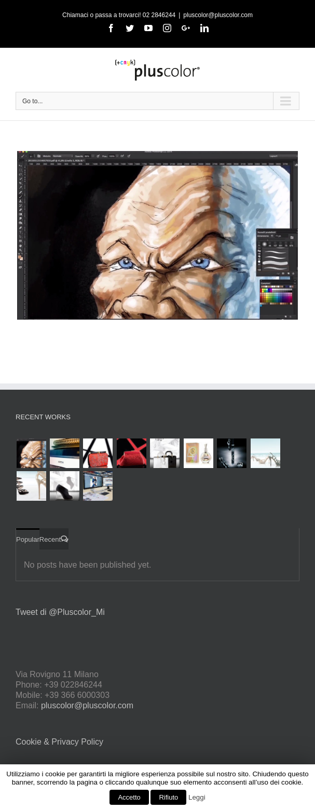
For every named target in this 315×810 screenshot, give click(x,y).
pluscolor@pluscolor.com (218, 15)
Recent (50, 539)
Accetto (129, 797)
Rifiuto (168, 797)
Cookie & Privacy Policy (59, 741)
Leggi (197, 797)
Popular (27, 539)
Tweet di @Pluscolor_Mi (60, 612)
